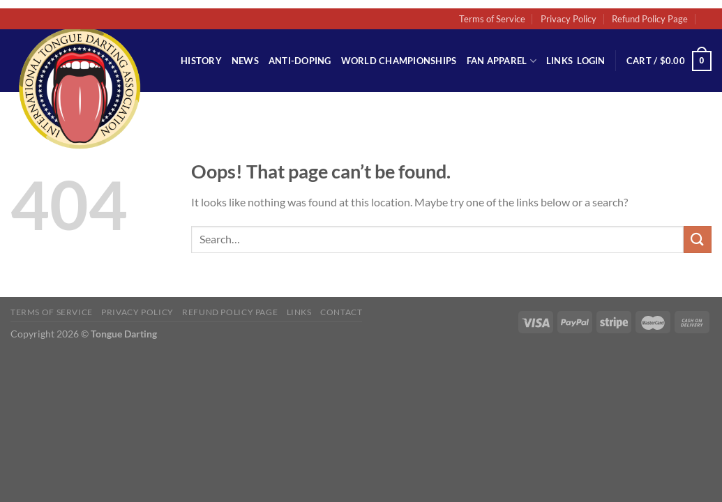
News (245, 60)
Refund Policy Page (650, 18)
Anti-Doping (300, 60)
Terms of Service (492, 18)
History (201, 60)
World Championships (399, 60)
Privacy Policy (568, 18)
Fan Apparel (501, 61)
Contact (341, 312)
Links (559, 60)
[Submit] (698, 239)
